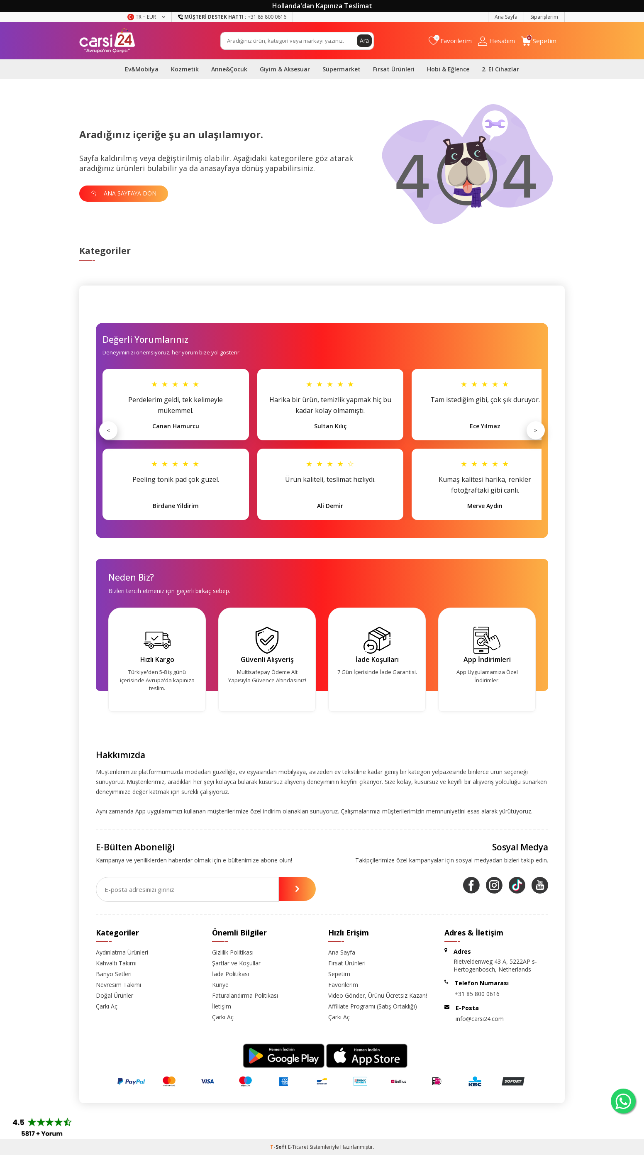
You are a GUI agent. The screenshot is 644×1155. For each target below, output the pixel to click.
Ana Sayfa (506, 16)
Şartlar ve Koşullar (236, 963)
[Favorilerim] (450, 41)
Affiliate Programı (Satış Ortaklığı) (372, 1006)
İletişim (221, 1006)
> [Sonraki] (535, 430)
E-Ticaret (298, 1146)
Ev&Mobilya (142, 69)
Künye (220, 985)
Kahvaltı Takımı (116, 963)
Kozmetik (185, 69)
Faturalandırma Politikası (245, 995)
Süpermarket (341, 69)
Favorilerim (343, 985)
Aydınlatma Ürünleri (122, 952)
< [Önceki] (108, 430)
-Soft (279, 1146)
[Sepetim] (538, 41)
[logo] (107, 40)
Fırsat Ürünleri (394, 69)
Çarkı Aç (106, 1006)
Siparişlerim (544, 16)
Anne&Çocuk (229, 69)
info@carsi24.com (480, 1019)
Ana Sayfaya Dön (125, 193)
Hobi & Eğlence (448, 69)
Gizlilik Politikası (233, 952)
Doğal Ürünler (114, 995)
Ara (364, 40)
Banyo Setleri (114, 974)
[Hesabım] (496, 41)
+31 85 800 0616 (477, 994)
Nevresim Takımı (118, 985)
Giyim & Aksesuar (285, 69)
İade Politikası (230, 974)
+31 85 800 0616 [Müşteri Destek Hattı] (232, 16)
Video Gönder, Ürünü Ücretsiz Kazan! (377, 995)
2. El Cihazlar (500, 69)
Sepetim (339, 974)
